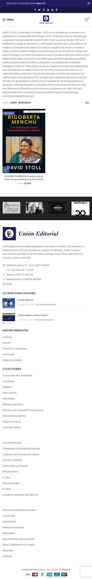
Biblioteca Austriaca (12, 404)
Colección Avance (11, 421)
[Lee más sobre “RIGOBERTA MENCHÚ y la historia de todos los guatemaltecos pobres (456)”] (5, 169)
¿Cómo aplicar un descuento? (32, 315)
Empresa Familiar (11, 483)
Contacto (7, 337)
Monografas (8, 533)
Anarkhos (7, 387)
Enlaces (6, 342)
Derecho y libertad (12, 460)
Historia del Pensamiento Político (19, 510)
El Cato (6, 477)
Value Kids (7, 550)
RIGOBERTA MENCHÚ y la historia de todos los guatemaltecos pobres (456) (24, 178)
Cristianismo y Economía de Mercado (21, 448)
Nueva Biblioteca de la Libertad (18, 539)
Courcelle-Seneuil (11, 442)
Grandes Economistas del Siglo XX (20, 494)
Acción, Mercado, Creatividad (17, 375)
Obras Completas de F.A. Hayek (18, 544)
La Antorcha (8, 515)
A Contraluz (8, 381)
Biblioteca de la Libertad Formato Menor (23, 410)
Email (9, 284)
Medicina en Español (13, 527)
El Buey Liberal (10, 471)
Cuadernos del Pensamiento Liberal (20, 454)
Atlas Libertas (9, 393)
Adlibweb (66, 570)
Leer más (25, 257)
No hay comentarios (46, 304)
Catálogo (7, 556)
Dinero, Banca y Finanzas (15, 466)
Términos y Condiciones (14, 348)
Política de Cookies (12, 360)
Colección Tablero (11, 427)
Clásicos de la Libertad (14, 416)
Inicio (5, 102)
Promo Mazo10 (25, 299)
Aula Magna (8, 398)
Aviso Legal (8, 354)
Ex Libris (6, 489)
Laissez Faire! (9, 521)
